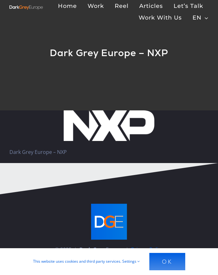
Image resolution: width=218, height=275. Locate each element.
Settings (131, 261)
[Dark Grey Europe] (26, 7)
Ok (167, 261)
